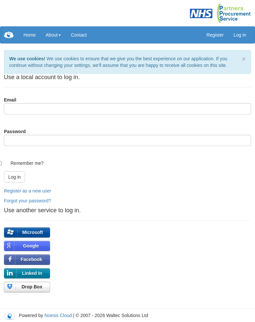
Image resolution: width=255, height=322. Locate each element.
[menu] (55, 35)
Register (215, 35)
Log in (240, 35)
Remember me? (27, 163)
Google (31, 246)
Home (29, 35)
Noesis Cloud (58, 315)
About (53, 35)
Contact (79, 35)
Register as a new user (27, 190)
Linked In (32, 273)
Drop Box (31, 286)
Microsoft (32, 232)
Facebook (31, 259)
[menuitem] (29, 35)
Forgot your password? (27, 200)
